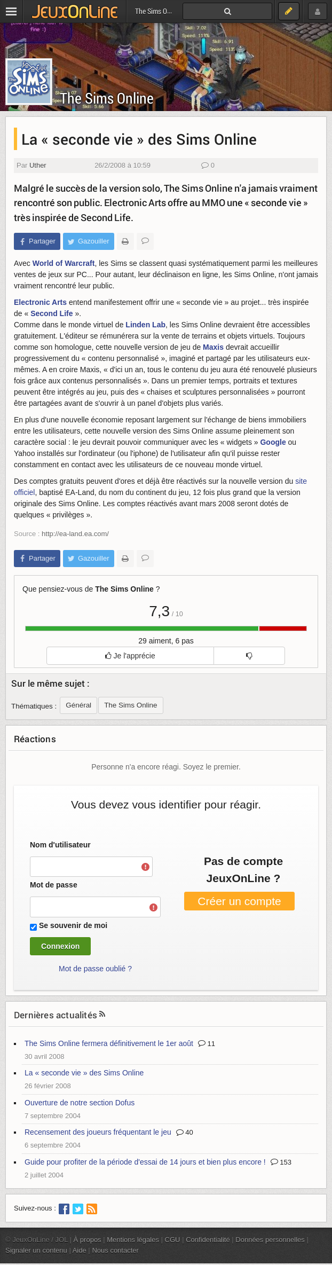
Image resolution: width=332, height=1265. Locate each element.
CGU (172, 1240)
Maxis (213, 347)
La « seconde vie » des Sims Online (84, 1072)
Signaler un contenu (36, 1250)
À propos (87, 1240)
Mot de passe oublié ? (95, 968)
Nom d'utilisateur (60, 844)
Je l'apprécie (130, 655)
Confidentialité (208, 1240)
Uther (37, 165)
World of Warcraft (64, 263)
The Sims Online (107, 98)
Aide (79, 1250)
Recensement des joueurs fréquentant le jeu (98, 1132)
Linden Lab (145, 324)
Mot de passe (53, 885)
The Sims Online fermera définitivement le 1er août (109, 1043)
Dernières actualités (55, 1015)
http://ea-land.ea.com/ (75, 534)
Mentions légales (133, 1240)
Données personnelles (270, 1240)
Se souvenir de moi (73, 925)
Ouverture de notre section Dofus (80, 1102)
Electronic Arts (40, 302)
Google (273, 442)
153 (281, 1162)
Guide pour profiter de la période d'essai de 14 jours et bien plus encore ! (145, 1162)
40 (184, 1132)
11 (206, 1044)
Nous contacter (115, 1250)
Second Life (51, 313)
